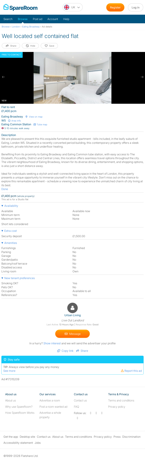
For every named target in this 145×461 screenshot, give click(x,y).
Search (7, 19)
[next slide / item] (141, 77)
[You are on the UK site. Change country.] (72, 7)
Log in (135, 7)
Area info (14, 120)
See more (9, 370)
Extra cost (10, 230)
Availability (11, 205)
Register (115, 7)
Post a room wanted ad (53, 406)
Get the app (10, 436)
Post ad (37, 19)
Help (66, 19)
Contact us (80, 400)
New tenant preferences (19, 278)
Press (117, 436)
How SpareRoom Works (19, 412)
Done (4, 189)
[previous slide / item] (3, 77)
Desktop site (27, 436)
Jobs (38, 442)
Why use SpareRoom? (19, 406)
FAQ (76, 406)
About (10, 400)
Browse (23, 19)
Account (52, 19)
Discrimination (131, 436)
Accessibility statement (18, 442)
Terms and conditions (121, 400)
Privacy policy (116, 406)
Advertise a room (49, 400)
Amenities (10, 243)
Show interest (52, 343)
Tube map (40, 124)
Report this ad (131, 371)
